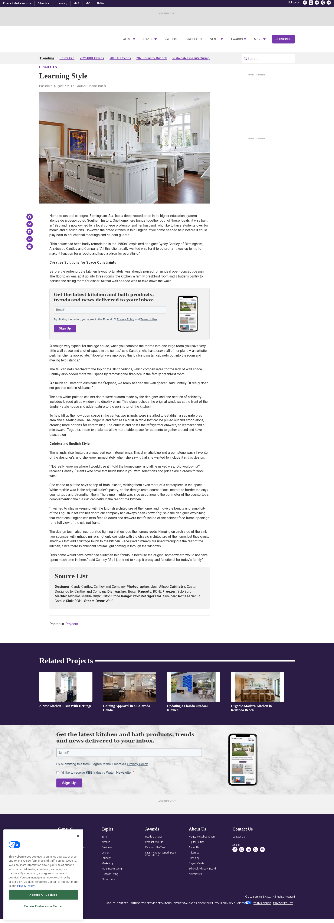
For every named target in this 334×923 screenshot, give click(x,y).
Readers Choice (153, 849)
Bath (104, 849)
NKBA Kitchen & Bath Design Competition (161, 866)
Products (194, 39)
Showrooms (108, 891)
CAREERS (122, 915)
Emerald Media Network (17, 3)
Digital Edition (196, 854)
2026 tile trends (120, 58)
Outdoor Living (110, 886)
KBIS (76, 3)
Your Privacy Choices (230, 915)
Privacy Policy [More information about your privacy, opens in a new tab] (26, 905)
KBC (88, 3)
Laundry (106, 870)
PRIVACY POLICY (283, 915)
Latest (127, 39)
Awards (237, 39)
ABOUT (110, 915)
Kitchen (106, 854)
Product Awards (154, 854)
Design (105, 865)
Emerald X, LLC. (263, 909)
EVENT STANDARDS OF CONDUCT (193, 915)
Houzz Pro (66, 58)
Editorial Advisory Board (202, 881)
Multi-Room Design (112, 881)
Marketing (107, 875)
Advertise (43, 3)
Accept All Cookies (43, 914)
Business (107, 859)
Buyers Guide (196, 875)
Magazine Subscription (202, 849)
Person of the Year (155, 859)
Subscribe (283, 39)
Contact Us (238, 849)
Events (214, 39)
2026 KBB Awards (92, 58)
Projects (172, 39)
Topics (148, 39)
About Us (194, 859)
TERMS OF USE (262, 915)
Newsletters (195, 886)
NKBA (100, 3)
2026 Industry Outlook (151, 58)
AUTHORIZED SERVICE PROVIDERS (150, 915)
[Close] (78, 856)
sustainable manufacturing (191, 58)
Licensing (61, 3)
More (258, 39)
